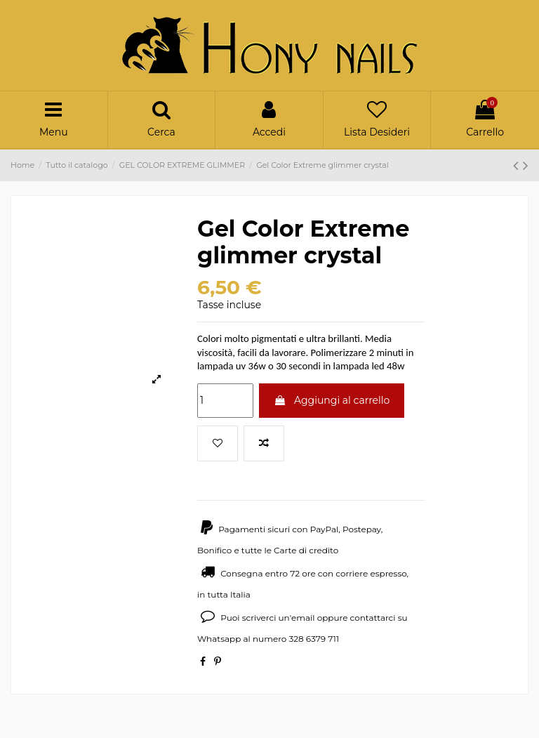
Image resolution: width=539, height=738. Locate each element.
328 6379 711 (313, 638)
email (303, 617)
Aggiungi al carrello (332, 400)
